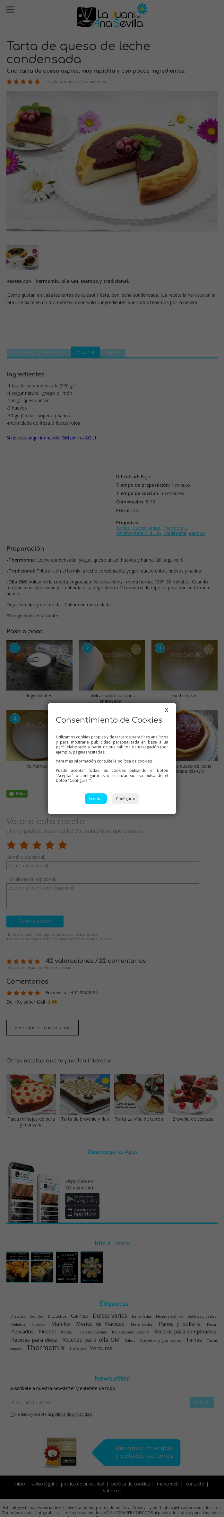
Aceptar (96, 798)
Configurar (125, 798)
